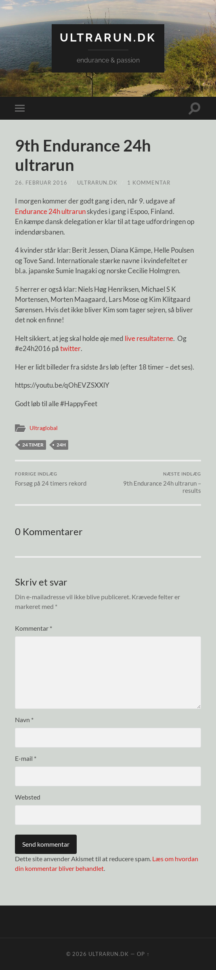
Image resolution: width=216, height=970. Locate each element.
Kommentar (33, 628)
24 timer (33, 445)
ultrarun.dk (108, 37)
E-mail (25, 758)
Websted (27, 797)
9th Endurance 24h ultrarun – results (155, 482)
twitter (70, 348)
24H (61, 445)
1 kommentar (148, 182)
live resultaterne (149, 338)
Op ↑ (143, 954)
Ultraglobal (43, 428)
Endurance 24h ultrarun (50, 211)
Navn (24, 719)
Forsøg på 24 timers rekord (50, 479)
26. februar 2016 (41, 182)
